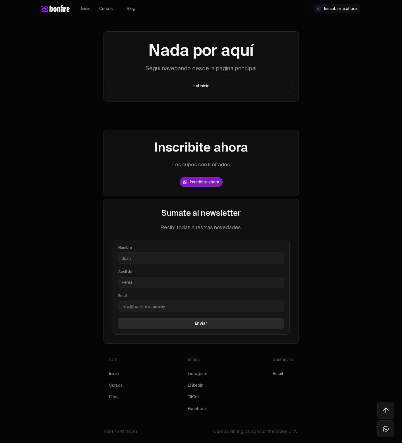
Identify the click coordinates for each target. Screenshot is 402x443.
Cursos (106, 8)
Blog (131, 8)
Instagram (197, 373)
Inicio (86, 8)
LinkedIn (195, 385)
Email (278, 373)
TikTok (194, 397)
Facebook (197, 408)
